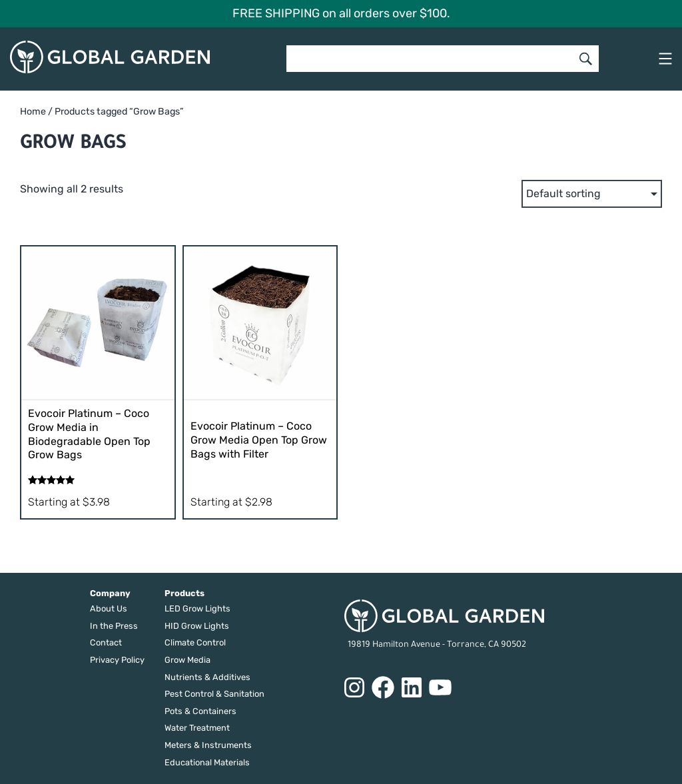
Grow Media (187, 660)
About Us (108, 608)
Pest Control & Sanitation (214, 694)
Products (184, 593)
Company (110, 593)
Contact (106, 642)
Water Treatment (197, 728)
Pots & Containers (200, 711)
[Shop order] (591, 193)
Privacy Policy (117, 660)
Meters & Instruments (208, 745)
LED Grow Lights (197, 608)
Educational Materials (207, 762)
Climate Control (195, 642)
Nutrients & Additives (207, 677)
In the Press (114, 626)
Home (33, 111)
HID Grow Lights (197, 626)
